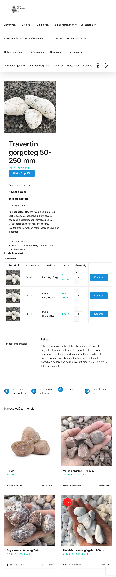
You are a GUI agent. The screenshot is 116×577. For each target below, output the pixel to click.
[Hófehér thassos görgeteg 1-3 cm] (86, 520)
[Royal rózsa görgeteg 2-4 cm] (29, 520)
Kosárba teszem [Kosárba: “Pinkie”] (15, 485)
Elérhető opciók (22, 173)
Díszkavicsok (29, 245)
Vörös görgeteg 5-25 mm (78, 470)
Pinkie (10, 470)
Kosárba (99, 277)
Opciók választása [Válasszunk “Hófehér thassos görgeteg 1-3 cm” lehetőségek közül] (73, 565)
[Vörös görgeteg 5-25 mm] (86, 441)
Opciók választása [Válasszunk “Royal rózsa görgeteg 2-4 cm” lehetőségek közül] (16, 565)
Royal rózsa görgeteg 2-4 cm (24, 550)
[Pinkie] (29, 441)
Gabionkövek (46, 245)
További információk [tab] (16, 343)
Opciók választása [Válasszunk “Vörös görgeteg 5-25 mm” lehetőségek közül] (73, 485)
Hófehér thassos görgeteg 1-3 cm (83, 550)
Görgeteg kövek (18, 249)
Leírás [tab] (7, 336)
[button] (106, 65)
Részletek (48, 485)
